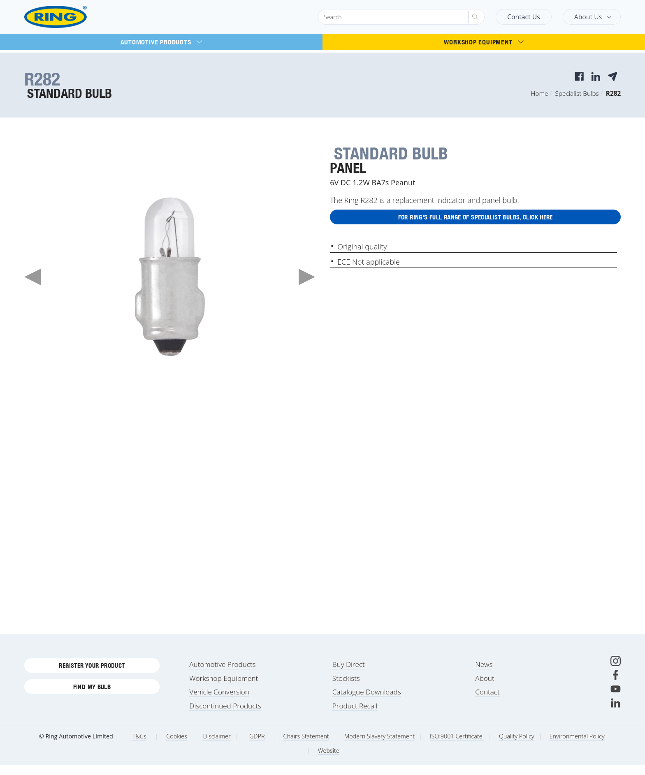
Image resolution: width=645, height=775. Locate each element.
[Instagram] (615, 671)
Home (539, 93)
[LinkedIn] (615, 713)
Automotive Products (161, 42)
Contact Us (523, 16)
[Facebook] (615, 685)
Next (307, 277)
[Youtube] (615, 699)
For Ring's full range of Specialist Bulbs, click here (475, 219)
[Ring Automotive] (75, 17)
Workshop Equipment (483, 42)
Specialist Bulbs (577, 93)
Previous (32, 277)
